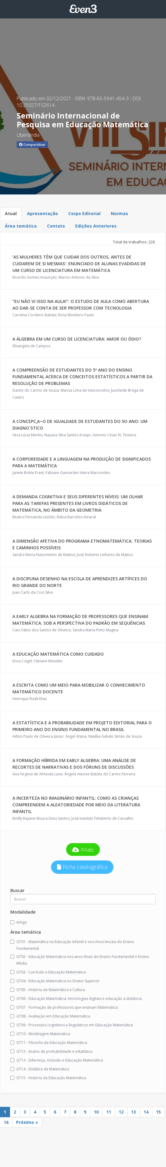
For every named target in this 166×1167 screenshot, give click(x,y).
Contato (56, 226)
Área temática (21, 226)
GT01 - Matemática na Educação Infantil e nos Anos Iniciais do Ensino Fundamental (72, 945)
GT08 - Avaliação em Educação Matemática (50, 1016)
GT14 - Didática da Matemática (39, 1069)
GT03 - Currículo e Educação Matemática (48, 972)
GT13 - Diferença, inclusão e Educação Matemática (56, 1060)
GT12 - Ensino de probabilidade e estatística (51, 1051)
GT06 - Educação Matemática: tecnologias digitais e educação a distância (76, 998)
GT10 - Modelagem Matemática (40, 1033)
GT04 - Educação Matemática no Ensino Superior (55, 980)
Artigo (18, 922)
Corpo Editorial (84, 213)
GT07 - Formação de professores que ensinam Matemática (64, 1007)
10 (96, 1112)
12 (121, 1112)
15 (158, 1112)
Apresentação (42, 213)
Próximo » (27, 1122)
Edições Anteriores (96, 226)
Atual (11, 213)
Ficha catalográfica (82, 866)
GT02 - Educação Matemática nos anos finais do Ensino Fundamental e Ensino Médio (79, 960)
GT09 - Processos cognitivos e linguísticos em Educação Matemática (71, 1025)
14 (146, 1112)
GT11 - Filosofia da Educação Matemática (48, 1042)
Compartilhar (32, 144)
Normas (119, 213)
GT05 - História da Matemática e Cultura (47, 989)
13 (133, 1112)
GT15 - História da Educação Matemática (48, 1077)
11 (108, 1112)
